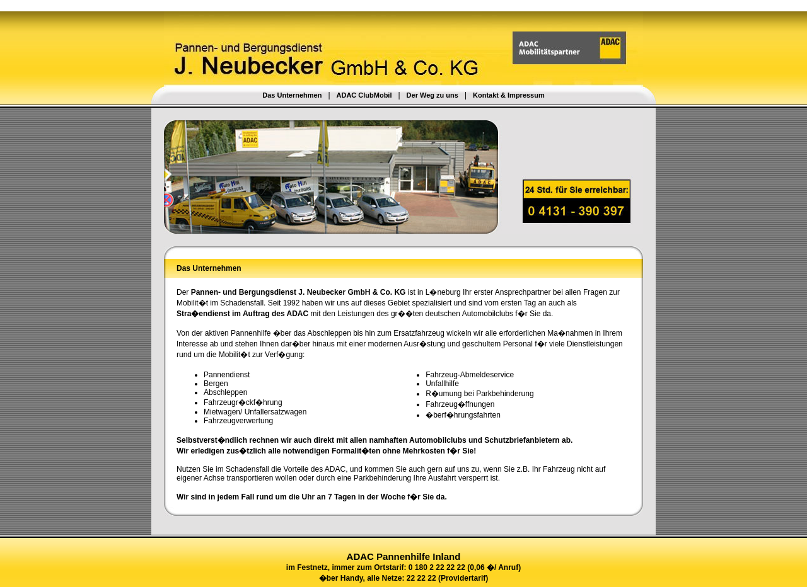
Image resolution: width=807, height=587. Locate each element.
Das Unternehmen (292, 95)
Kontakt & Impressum (509, 95)
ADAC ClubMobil (364, 95)
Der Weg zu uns (432, 95)
